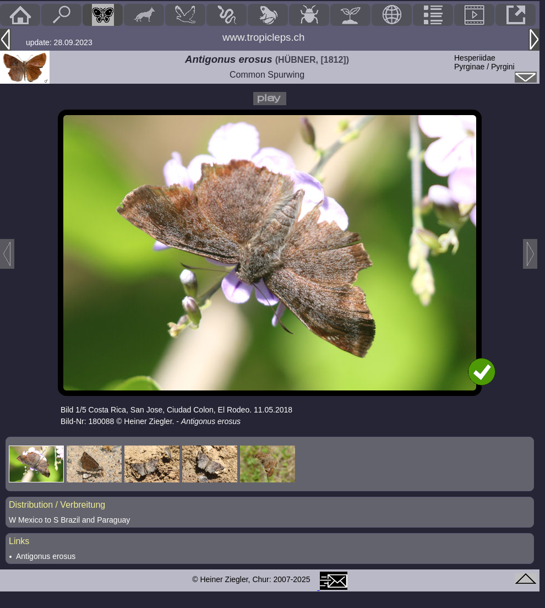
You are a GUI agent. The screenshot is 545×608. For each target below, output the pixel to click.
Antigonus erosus (45, 556)
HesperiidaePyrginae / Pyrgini (484, 62)
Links (19, 541)
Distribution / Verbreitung (57, 504)
